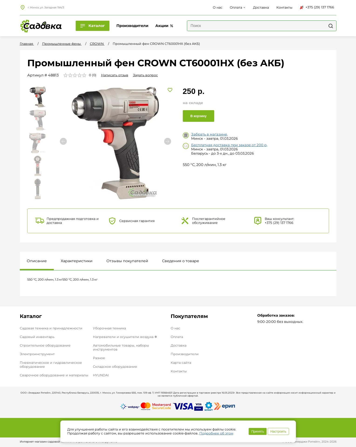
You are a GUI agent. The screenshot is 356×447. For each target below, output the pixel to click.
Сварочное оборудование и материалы (54, 375)
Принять (257, 431)
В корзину (198, 116)
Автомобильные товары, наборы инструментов (121, 347)
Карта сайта (181, 363)
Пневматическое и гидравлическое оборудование (51, 365)
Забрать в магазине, (209, 134)
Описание (37, 261)
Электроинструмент (37, 354)
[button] (167, 141)
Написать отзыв (114, 75)
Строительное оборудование (45, 345)
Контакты (179, 371)
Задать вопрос (145, 75)
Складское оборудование (115, 366)
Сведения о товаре (180, 261)
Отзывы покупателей (127, 261)
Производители (185, 354)
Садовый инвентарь (37, 337)
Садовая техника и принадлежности (51, 328)
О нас (175, 328)
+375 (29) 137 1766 (317, 7)
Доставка (178, 346)
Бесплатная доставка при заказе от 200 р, (229, 145)
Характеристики (76, 261)
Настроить (278, 431)
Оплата (177, 337)
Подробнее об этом (216, 433)
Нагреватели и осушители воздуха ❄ (125, 337)
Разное (99, 358)
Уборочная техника (109, 328)
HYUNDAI (101, 375)
